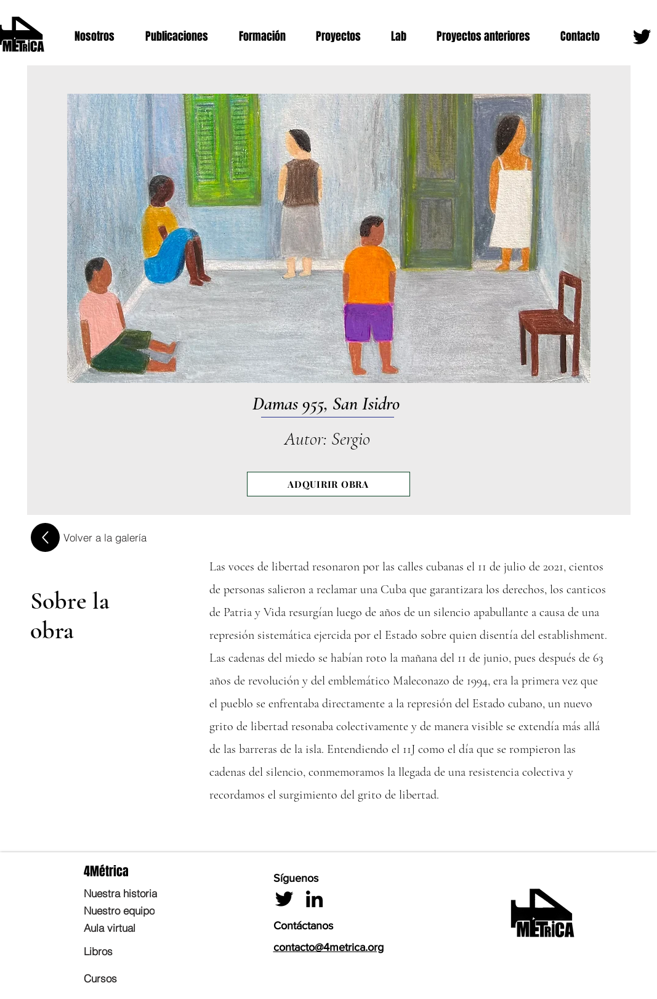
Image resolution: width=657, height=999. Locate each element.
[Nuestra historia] (141, 893)
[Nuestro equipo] (141, 910)
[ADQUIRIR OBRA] (328, 484)
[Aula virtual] (141, 927)
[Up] (45, 537)
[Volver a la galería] (104, 537)
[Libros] (141, 951)
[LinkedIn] (314, 899)
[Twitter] (642, 37)
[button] (100, 37)
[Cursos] (141, 978)
